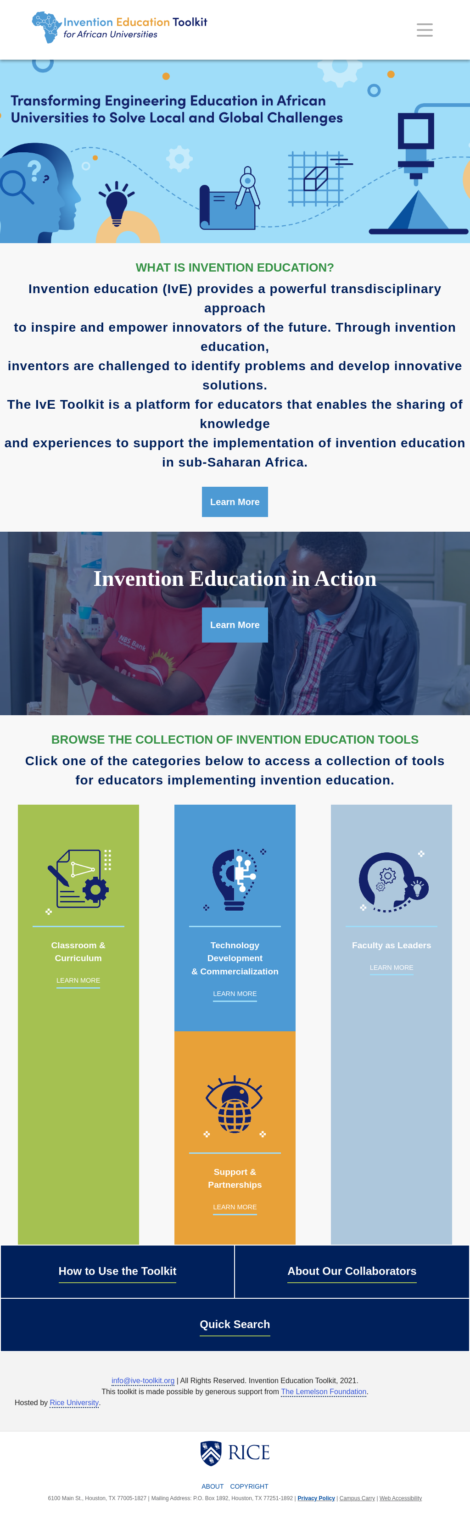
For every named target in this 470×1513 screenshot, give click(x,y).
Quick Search (235, 1324)
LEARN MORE (78, 980)
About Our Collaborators (351, 1271)
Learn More (235, 502)
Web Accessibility (401, 1498)
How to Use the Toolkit (118, 1271)
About (212, 1486)
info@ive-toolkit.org (143, 1381)
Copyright (249, 1486)
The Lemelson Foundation (323, 1392)
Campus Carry (357, 1498)
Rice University (74, 1403)
